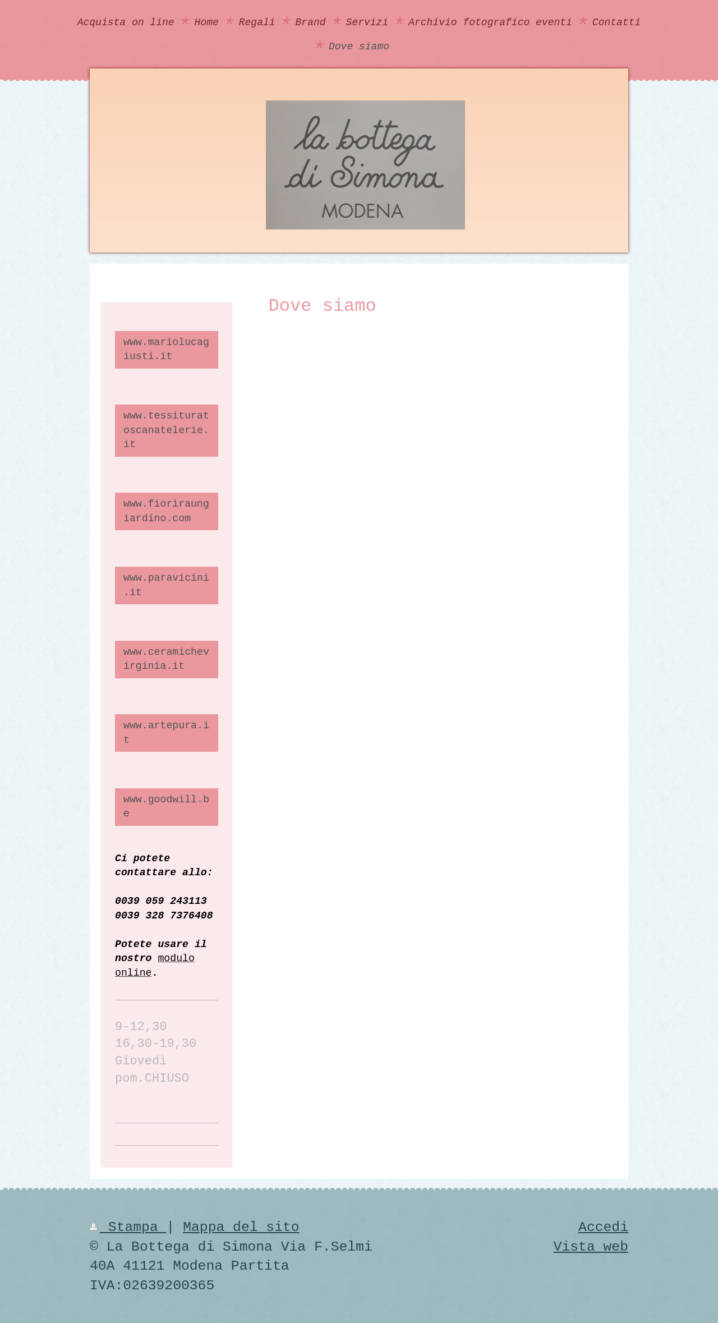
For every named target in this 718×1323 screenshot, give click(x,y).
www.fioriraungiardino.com (166, 510)
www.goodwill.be (166, 806)
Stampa (128, 1227)
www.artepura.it (166, 732)
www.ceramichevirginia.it (166, 659)
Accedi (603, 1227)
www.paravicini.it (166, 585)
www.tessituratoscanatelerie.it (166, 430)
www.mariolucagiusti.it (166, 349)
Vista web (591, 1247)
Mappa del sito (241, 1227)
